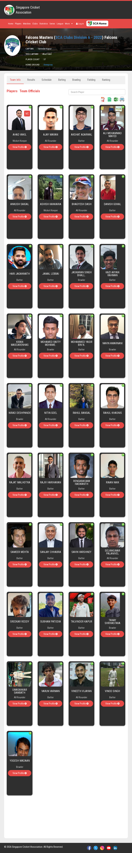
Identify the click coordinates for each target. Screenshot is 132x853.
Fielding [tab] (91, 79)
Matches (27, 23)
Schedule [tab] (47, 79)
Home (10, 23)
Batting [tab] (62, 79)
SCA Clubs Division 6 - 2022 (78, 37)
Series (52, 23)
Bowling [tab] (76, 79)
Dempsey (48, 64)
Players (18, 23)
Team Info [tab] (15, 79)
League (60, 23)
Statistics (43, 23)
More (69, 23)
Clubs (35, 23)
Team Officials (30, 91)
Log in (80, 23)
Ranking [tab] (106, 79)
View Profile (20, 147)
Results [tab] (31, 79)
